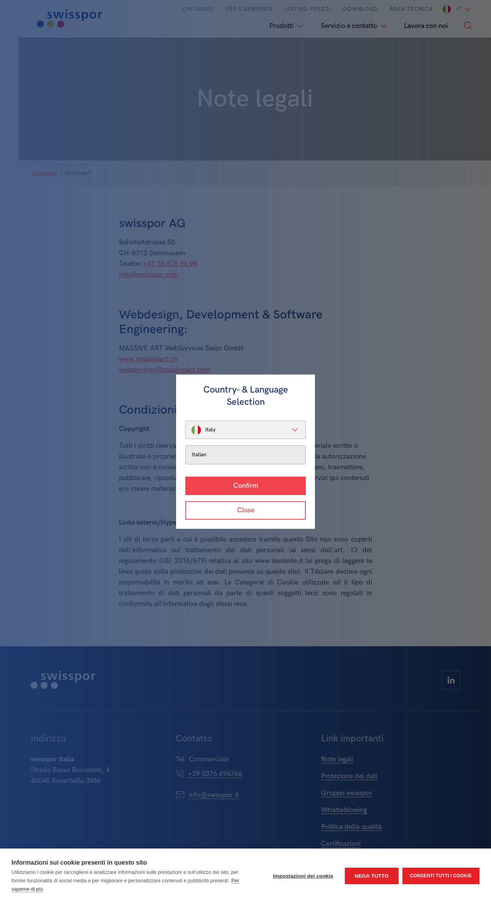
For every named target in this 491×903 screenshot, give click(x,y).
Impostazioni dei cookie (303, 876)
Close (245, 510)
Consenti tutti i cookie (441, 875)
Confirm (245, 486)
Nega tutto (371, 876)
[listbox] (245, 430)
